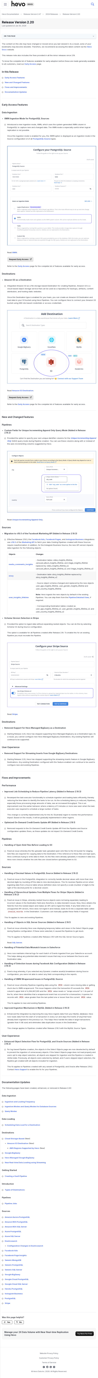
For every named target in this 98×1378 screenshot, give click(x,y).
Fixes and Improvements (16, 87)
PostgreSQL (10, 1298)
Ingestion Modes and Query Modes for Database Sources (30, 1106)
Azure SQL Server (12, 1236)
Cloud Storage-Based (14, 1138)
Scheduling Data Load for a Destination (22, 1125)
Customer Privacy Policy (49, 1358)
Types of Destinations (15, 1190)
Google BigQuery (12, 1153)
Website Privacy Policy (49, 1353)
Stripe (14, 714)
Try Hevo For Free (84, 1334)
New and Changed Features (17, 82)
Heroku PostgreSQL (14, 1289)
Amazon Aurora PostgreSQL (17, 1217)
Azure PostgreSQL (13, 1231)
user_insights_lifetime (19, 597)
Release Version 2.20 (71, 14)
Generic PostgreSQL (14, 1265)
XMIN (14, 252)
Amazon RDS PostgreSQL (16, 1222)
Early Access (30, 64)
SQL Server (17, 942)
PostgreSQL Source (42, 139)
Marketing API (28, 542)
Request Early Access (20, 259)
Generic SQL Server (13, 1270)
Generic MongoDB (13, 1260)
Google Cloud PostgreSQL (17, 1279)
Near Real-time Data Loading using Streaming (25, 1162)
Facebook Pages (53, 539)
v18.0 (13, 542)
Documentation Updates (16, 92)
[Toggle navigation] (5, 4)
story (11, 576)
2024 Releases (52, 14)
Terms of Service (49, 1362)
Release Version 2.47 (32, 14)
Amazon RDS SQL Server (16, 1227)
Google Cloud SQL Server (16, 1284)
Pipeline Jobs (11, 1203)
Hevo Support (21, 1069)
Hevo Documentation (10, 14)
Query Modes (11, 1111)
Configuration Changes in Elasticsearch (25, 1246)
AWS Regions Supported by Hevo (24, 1148)
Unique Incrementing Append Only (27, 520)
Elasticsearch (11, 1241)
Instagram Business (75, 539)
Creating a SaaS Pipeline (16, 1176)
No (19, 1322)
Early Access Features (15, 77)
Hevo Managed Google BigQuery (19, 1158)
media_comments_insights (21, 564)
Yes (7, 1322)
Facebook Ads (38, 539)
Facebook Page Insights (16, 1255)
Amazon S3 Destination (22, 390)
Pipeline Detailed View (79, 597)
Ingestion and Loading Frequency (20, 1102)
